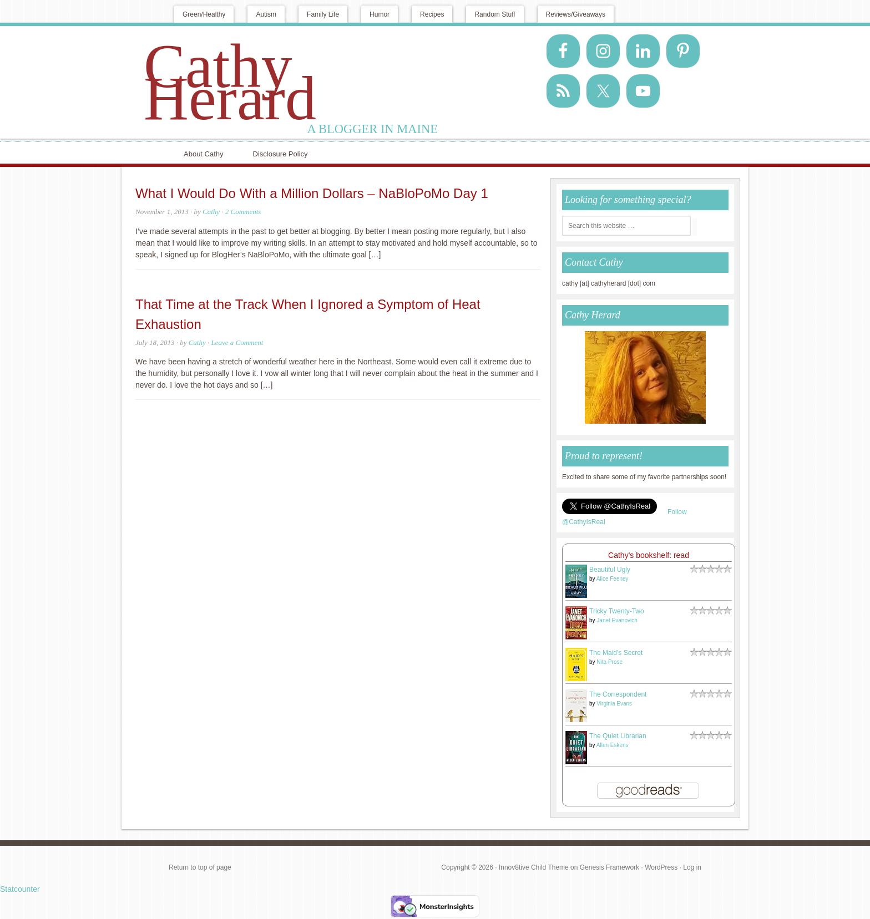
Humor (380, 14)
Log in (692, 867)
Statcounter (20, 889)
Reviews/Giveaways (575, 14)
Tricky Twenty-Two (616, 611)
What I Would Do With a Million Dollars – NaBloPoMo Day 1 (311, 193)
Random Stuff (494, 14)
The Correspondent (617, 694)
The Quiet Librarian (617, 736)
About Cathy (204, 154)
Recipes (432, 14)
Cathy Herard (230, 82)
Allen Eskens (612, 745)
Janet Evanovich (616, 620)
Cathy (211, 211)
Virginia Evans (614, 703)
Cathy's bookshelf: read (648, 555)
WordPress (661, 867)
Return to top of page (200, 867)
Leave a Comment (237, 342)
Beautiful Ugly (609, 569)
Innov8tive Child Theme (534, 867)
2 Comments (243, 211)
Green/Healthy (204, 14)
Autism (266, 14)
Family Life (323, 14)
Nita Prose (609, 662)
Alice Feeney (612, 579)
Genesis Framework (609, 867)
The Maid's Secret (616, 653)
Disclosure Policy (280, 154)
